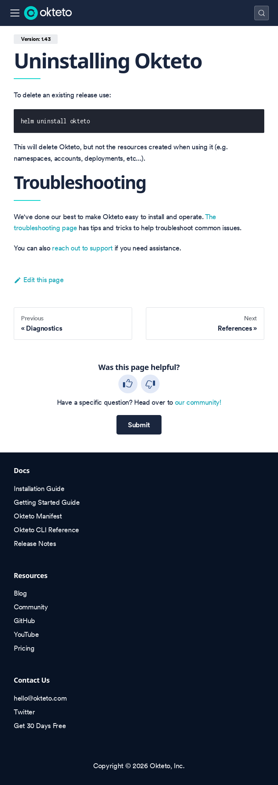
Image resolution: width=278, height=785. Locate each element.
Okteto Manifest (38, 516)
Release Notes (35, 543)
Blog (20, 593)
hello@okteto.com (40, 698)
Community (31, 606)
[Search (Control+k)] (261, 13)
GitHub (24, 620)
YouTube (26, 634)
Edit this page (38, 279)
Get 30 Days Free (40, 725)
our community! (198, 402)
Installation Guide (39, 488)
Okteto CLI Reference (46, 529)
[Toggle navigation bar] (15, 13)
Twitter (24, 711)
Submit (139, 424)
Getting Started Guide (46, 502)
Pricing (24, 648)
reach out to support (82, 248)
